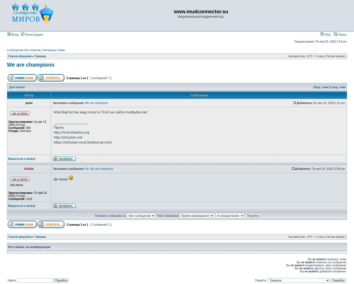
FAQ (325, 34)
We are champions (30, 65)
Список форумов (20, 56)
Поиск (340, 34)
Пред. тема (320, 87)
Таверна (40, 56)
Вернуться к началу (21, 158)
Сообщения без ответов (24, 50)
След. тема (337, 87)
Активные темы (54, 50)
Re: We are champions (99, 168)
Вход (13, 34)
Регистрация (32, 34)
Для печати (17, 87)
